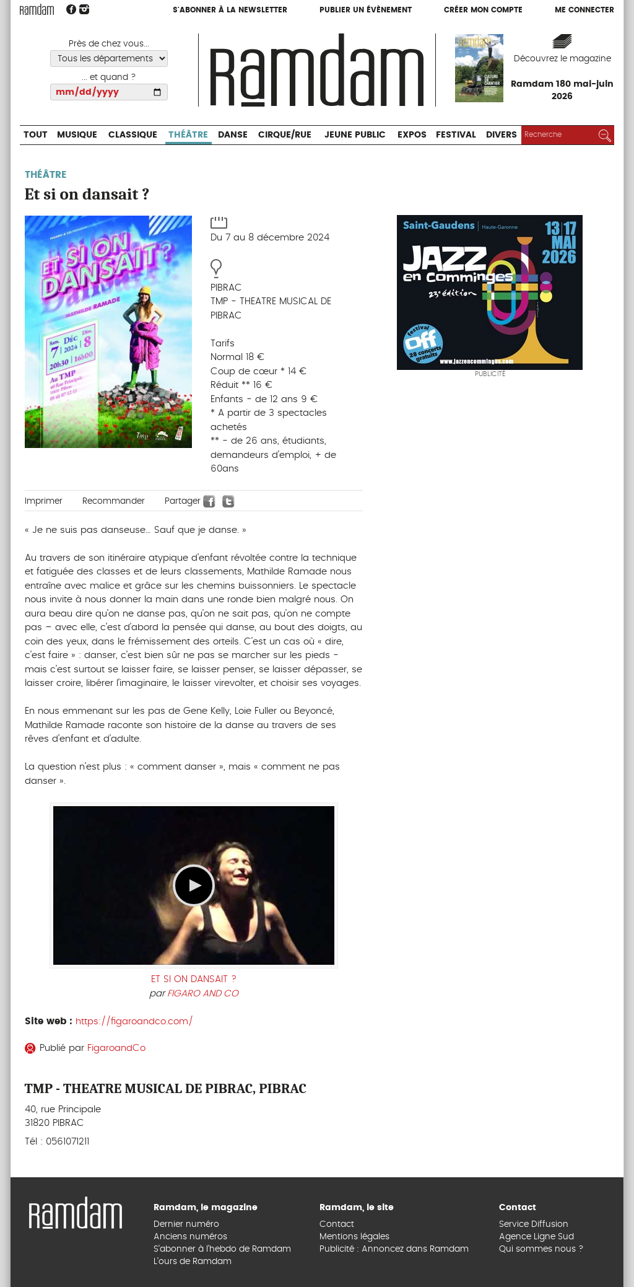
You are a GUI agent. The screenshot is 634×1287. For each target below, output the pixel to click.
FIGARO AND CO (202, 993)
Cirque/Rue (284, 135)
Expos (412, 135)
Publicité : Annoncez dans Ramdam (394, 1249)
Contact (336, 1224)
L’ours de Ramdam (193, 1261)
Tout (36, 135)
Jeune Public (355, 135)
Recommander (113, 501)
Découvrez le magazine (562, 59)
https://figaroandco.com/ (134, 1021)
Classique (132, 135)
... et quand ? (109, 77)
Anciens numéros (190, 1236)
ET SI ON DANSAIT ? (194, 979)
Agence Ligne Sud (536, 1236)
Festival (456, 135)
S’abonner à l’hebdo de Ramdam (222, 1249)
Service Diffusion (533, 1224)
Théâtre (188, 135)
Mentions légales (354, 1236)
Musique (77, 135)
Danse (233, 135)
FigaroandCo (116, 1048)
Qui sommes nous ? (541, 1249)
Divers (501, 135)
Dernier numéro (186, 1224)
